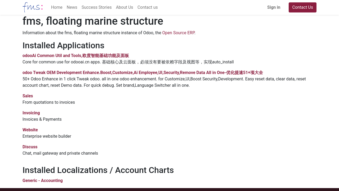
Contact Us (302, 7)
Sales (28, 95)
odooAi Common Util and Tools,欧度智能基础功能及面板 (76, 55)
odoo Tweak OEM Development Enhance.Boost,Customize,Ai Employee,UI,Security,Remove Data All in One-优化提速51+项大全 (143, 72)
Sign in (273, 7)
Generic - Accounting (43, 180)
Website (30, 129)
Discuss (30, 146)
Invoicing (31, 112)
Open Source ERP (178, 32)
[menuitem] (57, 7)
